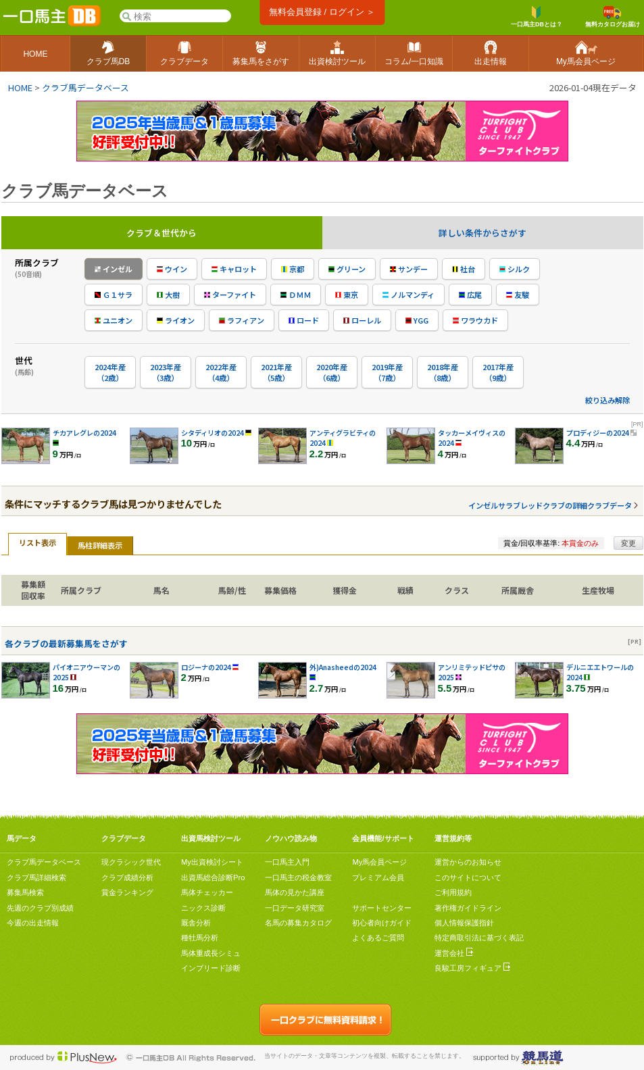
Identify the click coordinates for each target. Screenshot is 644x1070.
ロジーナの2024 (206, 667)
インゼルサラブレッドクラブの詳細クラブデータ (550, 505)
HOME (20, 87)
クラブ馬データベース (85, 87)
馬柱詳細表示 (100, 545)
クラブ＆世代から (161, 232)
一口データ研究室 (294, 908)
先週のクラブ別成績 (40, 908)
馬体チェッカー (207, 892)
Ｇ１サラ (113, 294)
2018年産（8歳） (442, 372)
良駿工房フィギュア (472, 968)
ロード (304, 320)
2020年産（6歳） (331, 372)
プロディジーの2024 (597, 433)
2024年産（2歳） (110, 372)
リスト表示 (37, 542)
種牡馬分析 (199, 938)
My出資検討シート (212, 862)
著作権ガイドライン (468, 908)
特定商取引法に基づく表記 (479, 938)
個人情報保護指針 (464, 923)
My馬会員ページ (379, 862)
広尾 (470, 294)
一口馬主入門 (287, 862)
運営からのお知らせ (468, 862)
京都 (292, 268)
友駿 (517, 294)
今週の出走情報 (33, 923)
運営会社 (454, 953)
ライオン (176, 320)
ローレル (362, 320)
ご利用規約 (453, 892)
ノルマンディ (408, 294)
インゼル (113, 268)
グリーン (347, 268)
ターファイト (230, 294)
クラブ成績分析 (127, 877)
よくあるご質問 (378, 938)
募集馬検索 (25, 892)
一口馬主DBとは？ (536, 17)
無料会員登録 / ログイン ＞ (322, 12)
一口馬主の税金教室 (298, 877)
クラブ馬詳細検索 (36, 877)
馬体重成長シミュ (211, 953)
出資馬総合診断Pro (213, 877)
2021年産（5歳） (276, 372)
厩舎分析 (196, 923)
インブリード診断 (211, 968)
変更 (628, 543)
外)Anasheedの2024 (342, 667)
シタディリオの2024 (212, 433)
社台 (463, 268)
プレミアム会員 (378, 877)
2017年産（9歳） (498, 372)
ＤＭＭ (295, 294)
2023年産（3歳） (165, 372)
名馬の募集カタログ (298, 923)
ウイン (172, 268)
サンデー (409, 268)
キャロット (234, 268)
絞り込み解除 (607, 399)
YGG (416, 320)
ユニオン (113, 320)
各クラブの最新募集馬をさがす (66, 643)
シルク (514, 268)
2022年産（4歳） (221, 372)
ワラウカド (475, 320)
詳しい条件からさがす (482, 232)
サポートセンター (382, 908)
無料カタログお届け (612, 17)
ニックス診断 (203, 908)
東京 (346, 294)
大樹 (168, 294)
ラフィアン (241, 320)
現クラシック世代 (131, 862)
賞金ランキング (127, 892)
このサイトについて (468, 877)
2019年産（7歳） (387, 372)
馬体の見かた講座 (294, 892)
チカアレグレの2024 (84, 433)
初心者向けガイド (382, 923)
